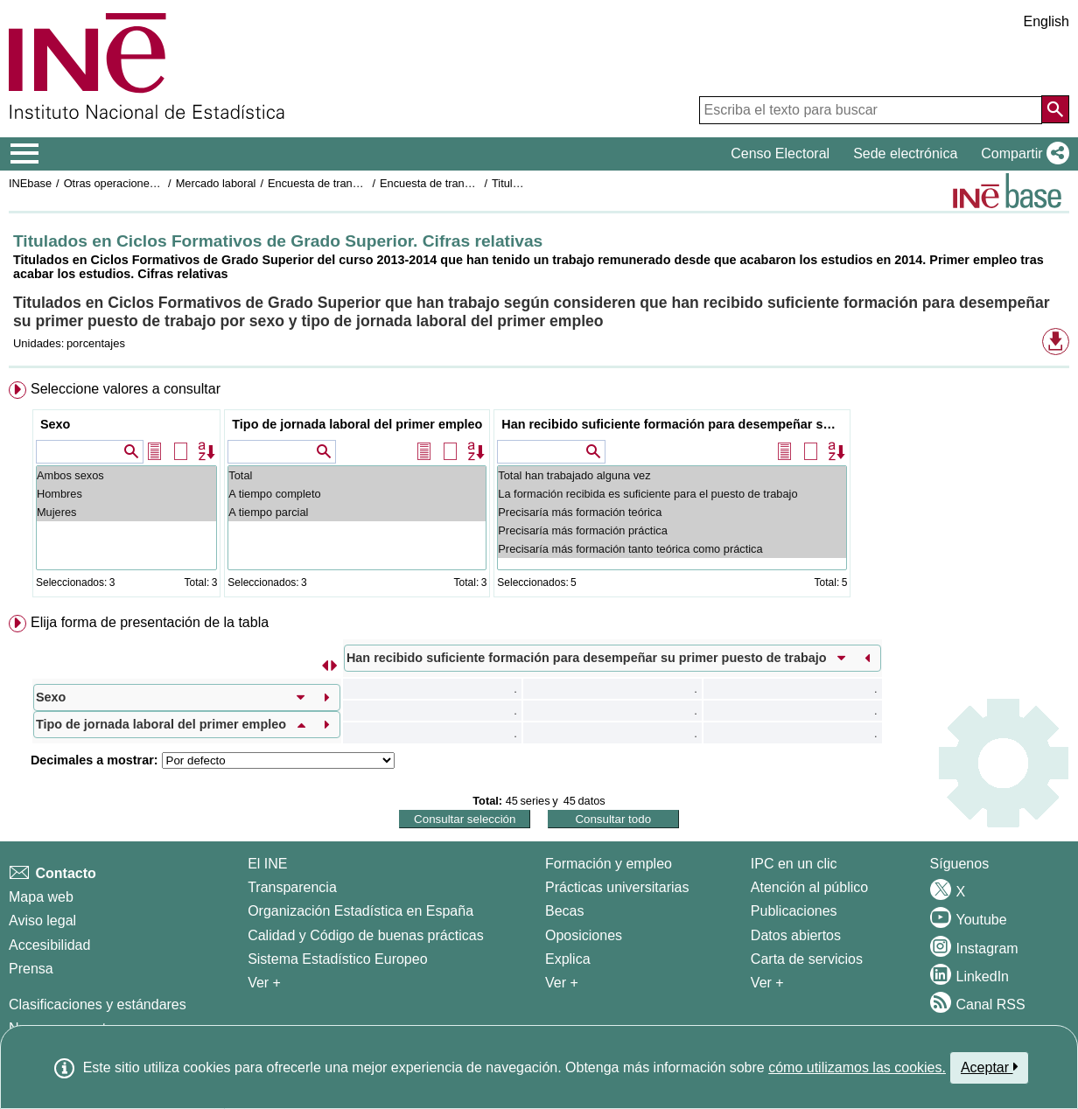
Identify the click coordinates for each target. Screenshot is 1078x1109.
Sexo (55, 424)
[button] (1021, 154)
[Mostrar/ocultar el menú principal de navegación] (25, 154)
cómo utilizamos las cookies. (857, 1067)
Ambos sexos (126, 475)
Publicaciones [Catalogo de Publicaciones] (794, 910)
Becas (564, 910)
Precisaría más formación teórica (672, 512)
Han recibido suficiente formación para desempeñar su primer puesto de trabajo (674, 424)
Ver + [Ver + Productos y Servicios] (767, 982)
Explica (568, 959)
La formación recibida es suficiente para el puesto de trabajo (672, 494)
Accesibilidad (49, 945)
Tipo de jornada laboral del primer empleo (357, 424)
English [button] (1046, 21)
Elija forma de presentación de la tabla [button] (150, 622)
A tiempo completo (357, 494)
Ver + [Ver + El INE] (264, 982)
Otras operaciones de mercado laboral (159, 183)
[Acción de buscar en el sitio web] (1055, 109)
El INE (267, 863)
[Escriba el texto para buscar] (870, 110)
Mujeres (126, 512)
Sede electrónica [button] (905, 153)
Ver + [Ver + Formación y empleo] (561, 982)
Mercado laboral (216, 183)
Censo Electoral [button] (780, 153)
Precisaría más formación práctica (672, 530)
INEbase (30, 183)
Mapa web (41, 896)
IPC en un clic (794, 863)
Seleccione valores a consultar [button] (125, 388)
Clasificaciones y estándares (97, 1004)
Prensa (31, 968)
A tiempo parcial (357, 512)
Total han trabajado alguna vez (672, 475)
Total (357, 475)
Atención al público (809, 887)
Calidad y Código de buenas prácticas (366, 935)
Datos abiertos (796, 935)
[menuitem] (539, 493)
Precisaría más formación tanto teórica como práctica (672, 549)
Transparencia (292, 887)
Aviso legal (42, 920)
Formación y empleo (608, 863)
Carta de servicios (807, 959)
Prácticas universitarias (617, 887)
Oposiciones (583, 935)
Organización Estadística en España (360, 910)
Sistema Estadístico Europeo (337, 959)
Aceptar (989, 1067)
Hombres (126, 494)
